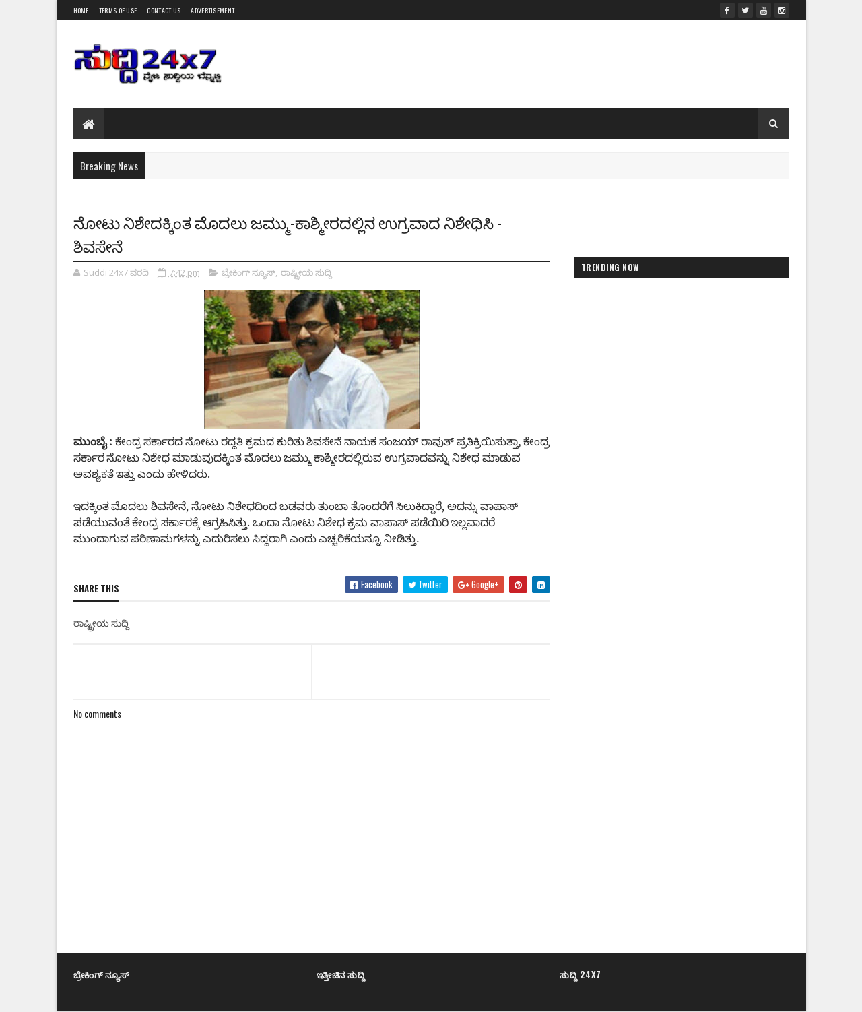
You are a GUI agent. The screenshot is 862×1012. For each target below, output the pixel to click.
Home (81, 10)
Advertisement (212, 10)
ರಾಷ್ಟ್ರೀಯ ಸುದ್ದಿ (306, 272)
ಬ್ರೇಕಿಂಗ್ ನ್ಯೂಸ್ (248, 272)
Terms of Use (118, 10)
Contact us (163, 10)
